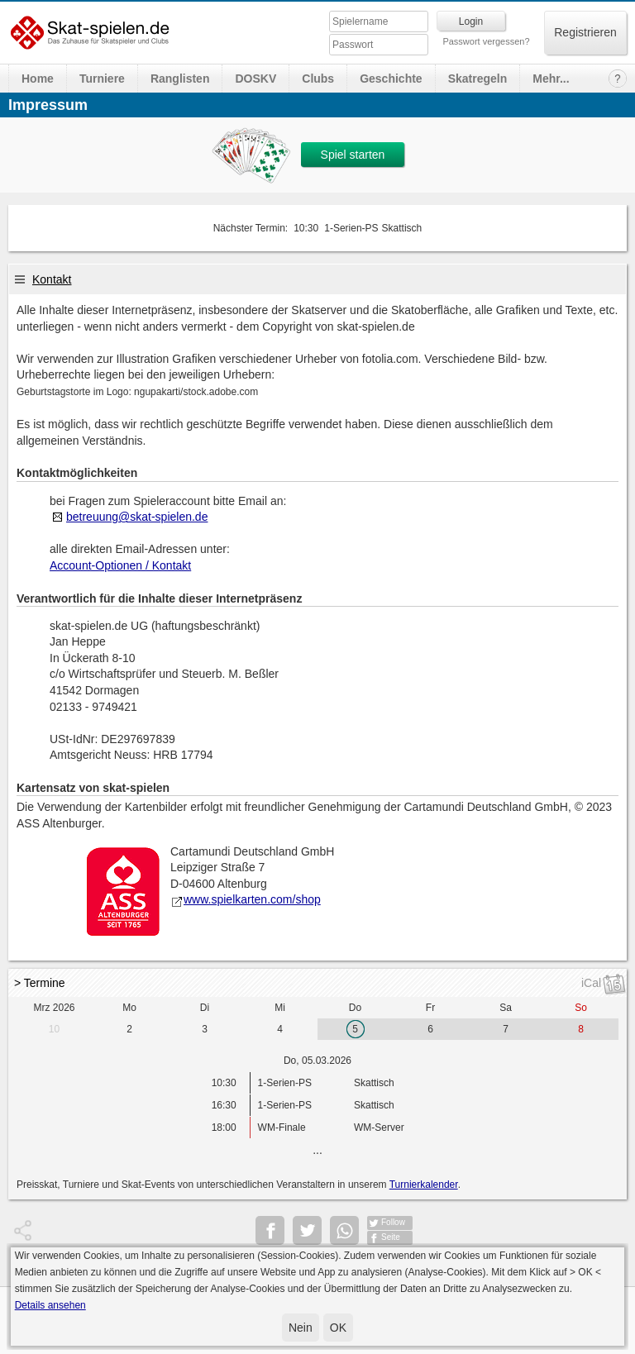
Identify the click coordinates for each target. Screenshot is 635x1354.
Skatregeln (478, 78)
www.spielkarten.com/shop (245, 899)
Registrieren (585, 32)
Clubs (318, 78)
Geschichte (391, 78)
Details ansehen (50, 1305)
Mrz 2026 (53, 1007)
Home (37, 78)
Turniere (102, 78)
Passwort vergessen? (485, 41)
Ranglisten (180, 78)
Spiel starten (353, 154)
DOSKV (255, 78)
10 (54, 1029)
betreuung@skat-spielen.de (137, 516)
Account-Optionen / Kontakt (120, 565)
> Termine (39, 982)
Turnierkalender (423, 1184)
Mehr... (550, 78)
